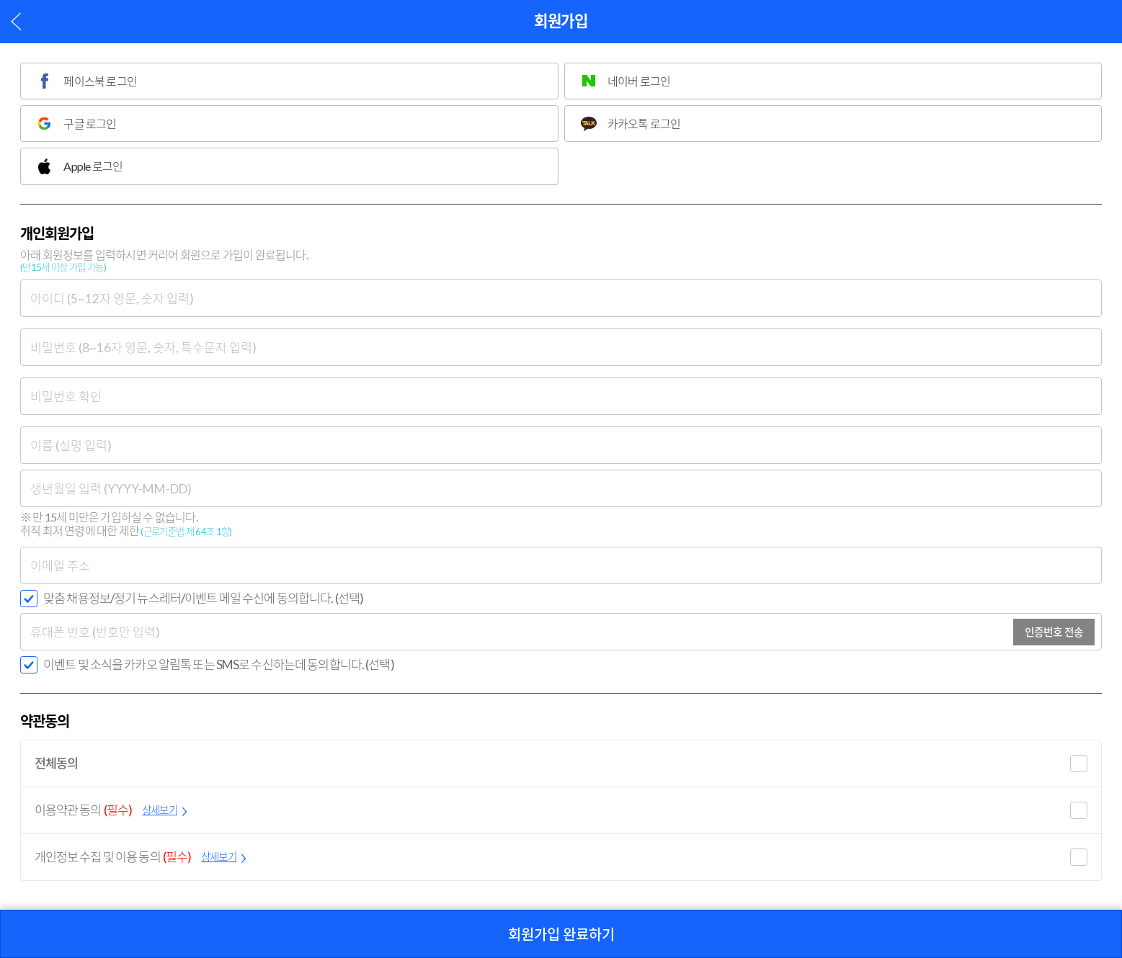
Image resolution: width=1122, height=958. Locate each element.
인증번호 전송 (1054, 632)
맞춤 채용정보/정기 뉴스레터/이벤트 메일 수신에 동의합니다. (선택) (203, 598)
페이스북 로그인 (100, 81)
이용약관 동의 (111, 810)
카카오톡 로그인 (644, 123)
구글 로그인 (89, 123)
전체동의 (57, 763)
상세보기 (159, 810)
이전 (16, 21)
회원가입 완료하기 (561, 934)
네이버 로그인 (638, 81)
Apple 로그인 (93, 166)
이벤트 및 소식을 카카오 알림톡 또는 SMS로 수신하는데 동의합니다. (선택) (218, 664)
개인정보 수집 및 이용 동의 (140, 857)
